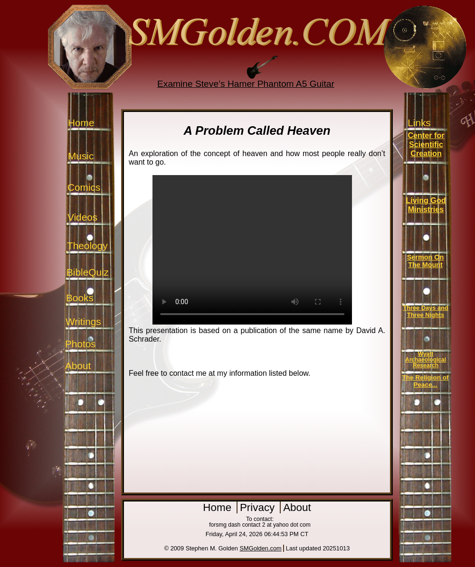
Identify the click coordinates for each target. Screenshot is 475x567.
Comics (83, 187)
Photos (80, 343)
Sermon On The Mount (425, 261)
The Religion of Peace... (425, 381)
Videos (82, 217)
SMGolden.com (261, 548)
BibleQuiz (87, 272)
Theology (87, 245)
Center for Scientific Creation (426, 144)
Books (80, 297)
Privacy (259, 507)
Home (81, 122)
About (78, 365)
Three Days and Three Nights (425, 311)
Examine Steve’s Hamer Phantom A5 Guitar (245, 84)
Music (81, 155)
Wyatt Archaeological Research (425, 360)
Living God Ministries (426, 205)
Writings (83, 321)
